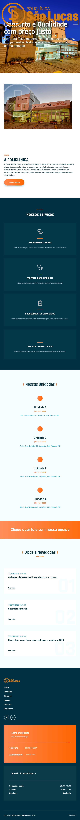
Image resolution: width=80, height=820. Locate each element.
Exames (7, 700)
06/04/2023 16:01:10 (17, 574)
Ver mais (11, 588)
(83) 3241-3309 (31, 748)
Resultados (8, 709)
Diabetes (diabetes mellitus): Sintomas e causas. (32, 577)
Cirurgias (7, 696)
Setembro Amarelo (17, 608)
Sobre (6, 687)
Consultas (8, 692)
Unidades (7, 704)
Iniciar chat (30, 755)
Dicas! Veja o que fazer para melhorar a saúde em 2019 (36, 640)
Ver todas (40, 557)
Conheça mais (14, 182)
